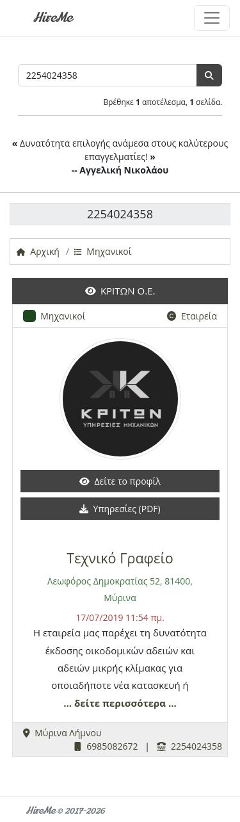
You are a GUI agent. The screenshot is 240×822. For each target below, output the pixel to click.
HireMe (52, 17)
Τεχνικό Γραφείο (120, 558)
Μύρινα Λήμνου (62, 733)
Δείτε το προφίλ (120, 481)
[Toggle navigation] (212, 18)
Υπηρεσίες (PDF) (119, 509)
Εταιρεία (192, 316)
